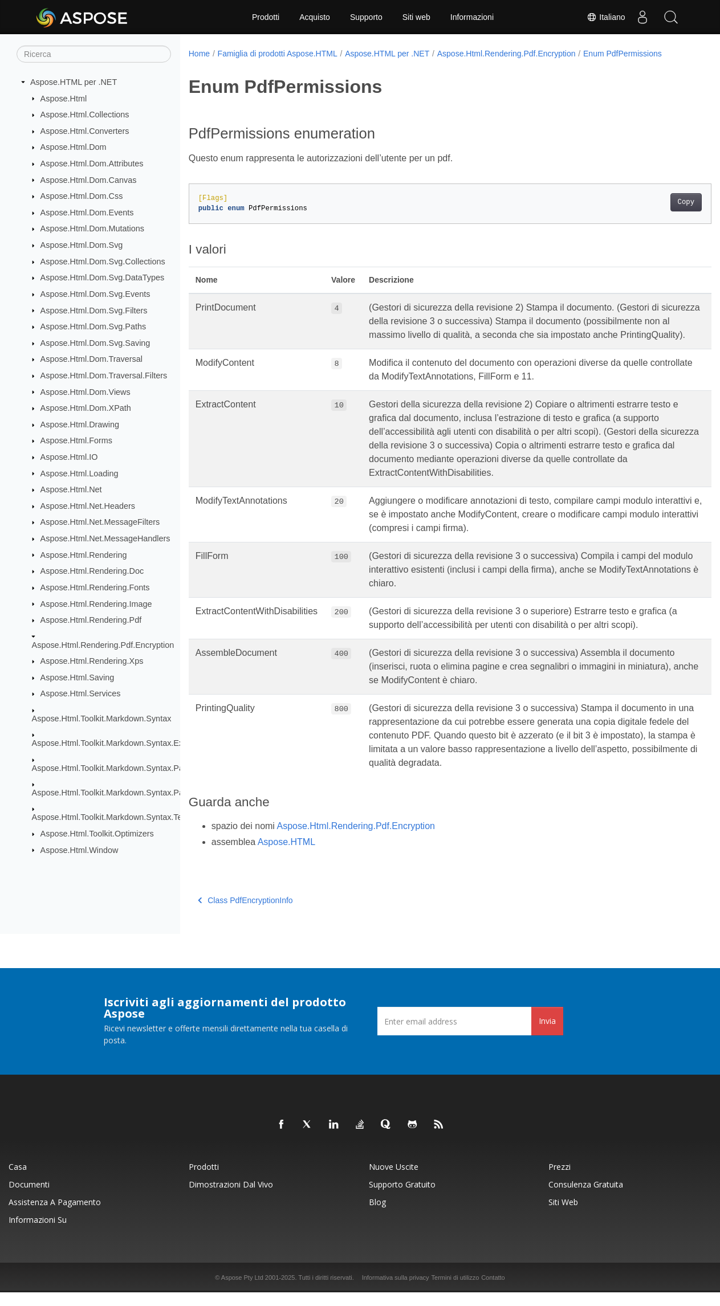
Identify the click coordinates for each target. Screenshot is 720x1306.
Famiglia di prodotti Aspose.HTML (277, 53)
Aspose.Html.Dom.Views (85, 391)
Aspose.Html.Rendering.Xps (92, 661)
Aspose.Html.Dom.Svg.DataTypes (102, 277)
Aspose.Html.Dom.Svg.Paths (93, 326)
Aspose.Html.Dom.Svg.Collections (102, 261)
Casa (18, 1180)
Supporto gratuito (402, 1198)
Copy (649, 202)
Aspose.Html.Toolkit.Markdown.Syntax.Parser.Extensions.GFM (146, 792)
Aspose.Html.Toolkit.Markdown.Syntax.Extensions (123, 743)
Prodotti (265, 17)
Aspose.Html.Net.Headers (87, 506)
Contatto (493, 1291)
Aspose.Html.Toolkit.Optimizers (97, 833)
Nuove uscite (393, 1180)
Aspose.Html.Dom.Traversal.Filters (104, 375)
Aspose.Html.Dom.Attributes (92, 163)
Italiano (606, 17)
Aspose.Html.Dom (73, 147)
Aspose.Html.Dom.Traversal (91, 359)
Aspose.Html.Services (80, 693)
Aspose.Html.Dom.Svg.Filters (94, 310)
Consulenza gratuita (585, 1198)
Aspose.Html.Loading (79, 472)
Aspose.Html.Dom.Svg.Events (95, 294)
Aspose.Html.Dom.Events (87, 212)
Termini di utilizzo (455, 1291)
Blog (377, 1215)
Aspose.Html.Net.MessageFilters (100, 522)
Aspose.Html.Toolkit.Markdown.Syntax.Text (110, 817)
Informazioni (472, 17)
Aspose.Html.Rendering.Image (96, 603)
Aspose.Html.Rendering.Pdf (91, 620)
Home (199, 53)
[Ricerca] (94, 54)
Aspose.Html (63, 98)
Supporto (366, 17)
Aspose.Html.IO (69, 457)
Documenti (29, 1198)
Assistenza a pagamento (55, 1215)
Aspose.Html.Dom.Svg (81, 245)
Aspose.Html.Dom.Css (81, 196)
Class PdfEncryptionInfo (245, 914)
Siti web (416, 17)
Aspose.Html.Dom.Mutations (92, 228)
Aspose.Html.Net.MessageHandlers (105, 538)
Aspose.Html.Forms (76, 440)
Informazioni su (38, 1233)
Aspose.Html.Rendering (83, 554)
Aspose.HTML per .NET (73, 82)
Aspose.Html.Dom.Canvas (88, 179)
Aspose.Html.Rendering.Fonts (95, 587)
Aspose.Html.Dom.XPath (85, 408)
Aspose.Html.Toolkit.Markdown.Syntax (102, 718)
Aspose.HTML (286, 855)
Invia (547, 1034)
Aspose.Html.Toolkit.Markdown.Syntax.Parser (115, 767)
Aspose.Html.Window (79, 849)
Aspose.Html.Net (71, 489)
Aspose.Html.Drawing (79, 424)
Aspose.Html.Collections (84, 114)
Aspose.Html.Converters (84, 131)
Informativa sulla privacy (395, 1291)
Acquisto (314, 17)
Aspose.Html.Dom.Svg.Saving (95, 343)
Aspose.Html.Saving (77, 677)
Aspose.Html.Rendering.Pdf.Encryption (103, 644)
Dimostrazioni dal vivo (231, 1198)
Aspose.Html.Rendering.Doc (92, 571)
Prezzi (559, 1180)
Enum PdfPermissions (622, 53)
